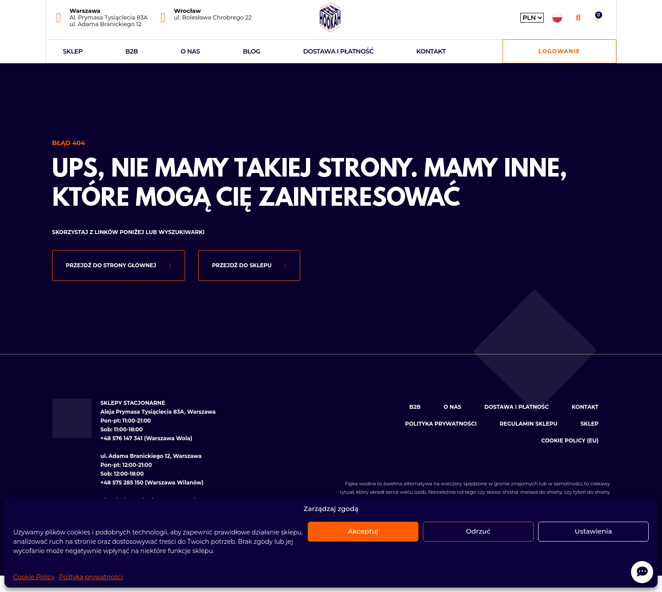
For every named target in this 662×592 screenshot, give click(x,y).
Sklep (73, 51)
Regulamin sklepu (528, 423)
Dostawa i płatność (338, 51)
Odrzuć (478, 531)
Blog (251, 51)
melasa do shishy (541, 492)
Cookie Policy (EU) (569, 440)
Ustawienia (593, 531)
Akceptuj (363, 531)
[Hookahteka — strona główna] (330, 17)
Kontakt (430, 51)
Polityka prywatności (91, 577)
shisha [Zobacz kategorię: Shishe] (510, 492)
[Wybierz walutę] (532, 18)
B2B (131, 51)
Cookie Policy (33, 577)
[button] (578, 17)
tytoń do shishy (591, 492)
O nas (190, 51)
